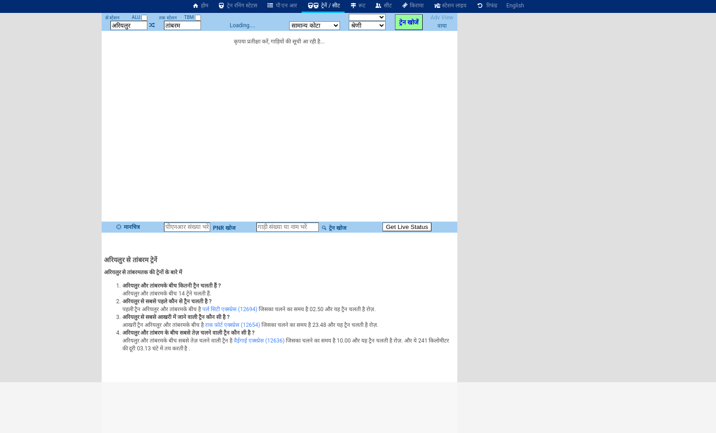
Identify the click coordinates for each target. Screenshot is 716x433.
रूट (357, 5)
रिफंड (486, 5)
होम (200, 5)
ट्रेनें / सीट (323, 5)
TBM (192, 17)
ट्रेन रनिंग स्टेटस (237, 5)
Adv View (442, 17)
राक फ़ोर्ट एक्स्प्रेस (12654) (232, 325)
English (515, 5)
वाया (442, 26)
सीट (383, 5)
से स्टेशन (112, 17)
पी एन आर (282, 5)
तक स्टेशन (167, 17)
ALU (139, 17)
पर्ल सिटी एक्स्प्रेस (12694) (229, 309)
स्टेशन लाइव (450, 5)
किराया (412, 5)
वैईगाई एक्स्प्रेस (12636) (259, 340)
